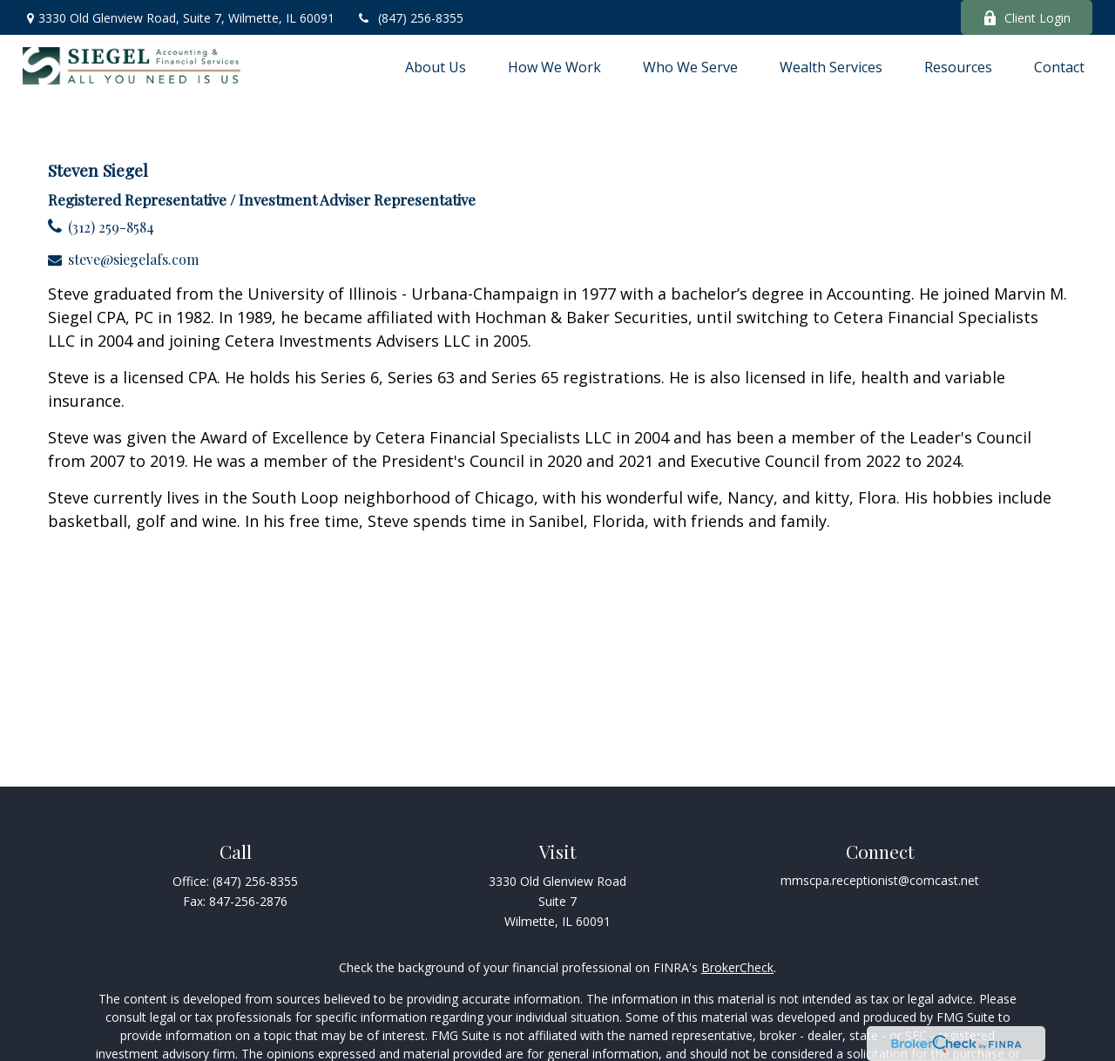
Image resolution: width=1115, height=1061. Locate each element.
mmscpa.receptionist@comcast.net (879, 880)
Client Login (1027, 18)
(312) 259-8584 (111, 227)
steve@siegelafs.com (133, 259)
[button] (435, 66)
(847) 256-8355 (409, 18)
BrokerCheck (737, 967)
